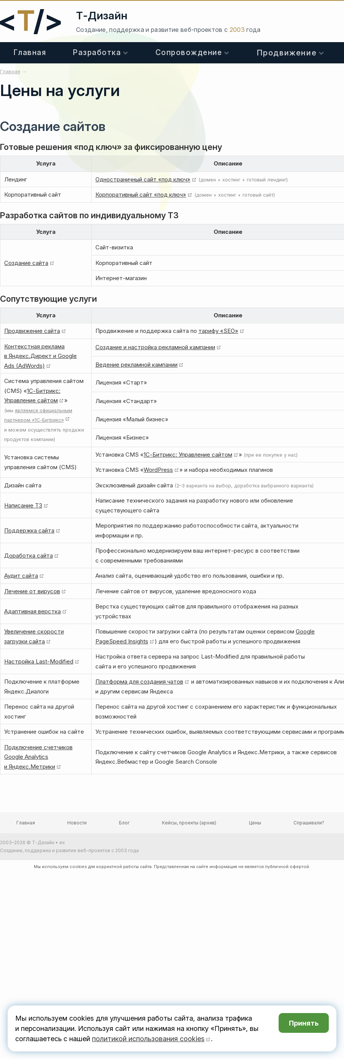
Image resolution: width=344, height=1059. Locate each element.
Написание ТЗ (23, 505)
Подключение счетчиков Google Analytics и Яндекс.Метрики (38, 757)
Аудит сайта (21, 575)
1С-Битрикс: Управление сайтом (188, 454)
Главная (30, 52)
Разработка (97, 52)
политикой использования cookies (148, 1039)
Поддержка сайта (29, 530)
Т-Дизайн (101, 15)
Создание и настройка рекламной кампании (155, 347)
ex (62, 842)
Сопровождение (188, 52)
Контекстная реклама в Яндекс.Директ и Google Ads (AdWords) (40, 356)
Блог (124, 823)
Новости (77, 823)
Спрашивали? (308, 823)
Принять (304, 1023)
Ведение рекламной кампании (136, 364)
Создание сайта (26, 262)
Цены (255, 823)
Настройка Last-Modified (38, 661)
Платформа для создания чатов (139, 681)
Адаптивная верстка (32, 611)
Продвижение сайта (32, 330)
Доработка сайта (28, 555)
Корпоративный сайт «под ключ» (140, 194)
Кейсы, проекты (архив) (189, 823)
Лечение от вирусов (32, 591)
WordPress (158, 469)
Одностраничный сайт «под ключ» (142, 179)
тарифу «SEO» (218, 330)
